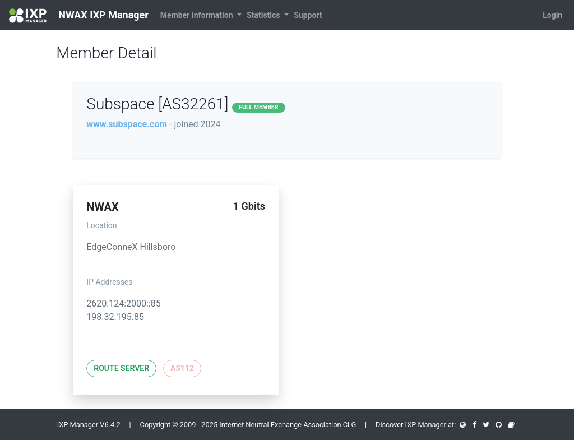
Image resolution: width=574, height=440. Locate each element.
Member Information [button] (197, 15)
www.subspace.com (126, 124)
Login (552, 15)
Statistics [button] (264, 15)
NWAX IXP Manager (79, 15)
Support (308, 15)
